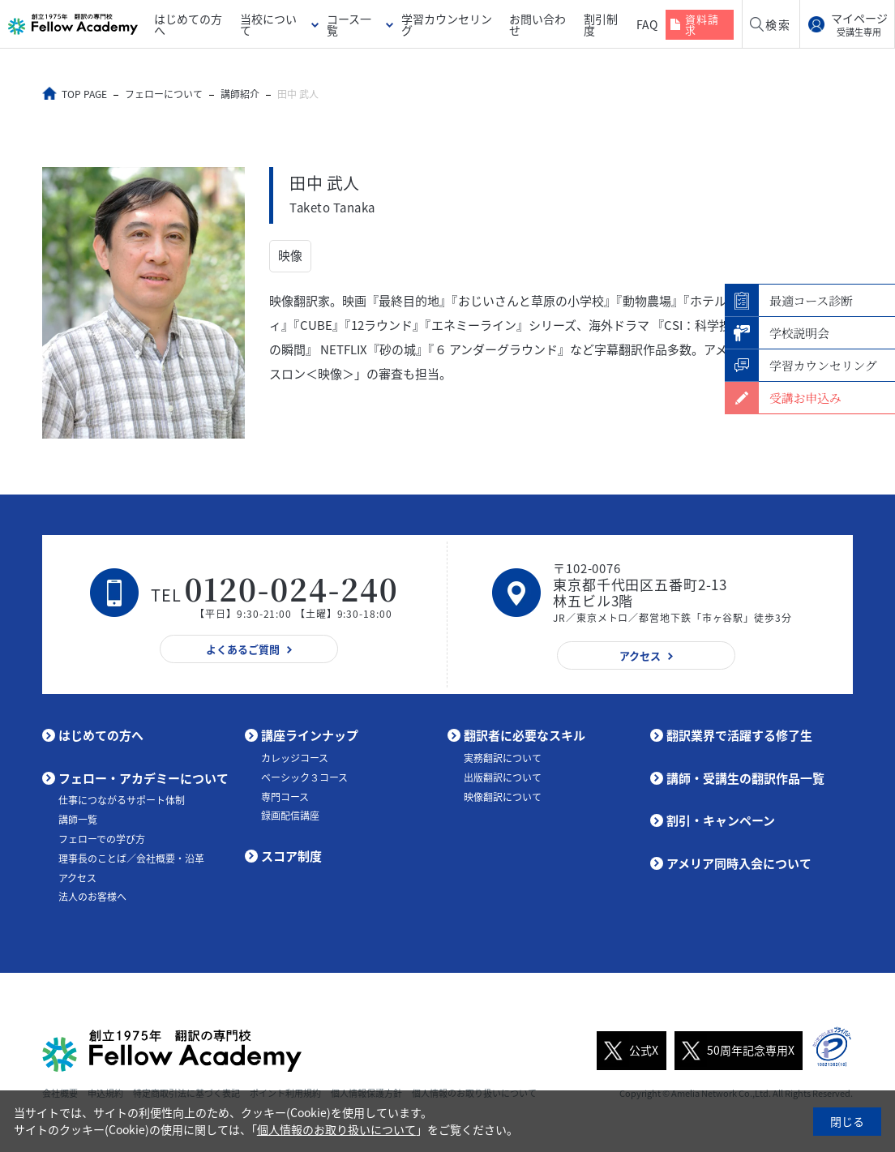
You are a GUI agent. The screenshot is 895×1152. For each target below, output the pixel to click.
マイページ (859, 24)
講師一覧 (77, 819)
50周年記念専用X (734, 1050)
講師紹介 (240, 94)
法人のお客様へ (92, 896)
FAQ (646, 24)
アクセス (77, 877)
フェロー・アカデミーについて (143, 778)
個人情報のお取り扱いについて (336, 1129)
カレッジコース (294, 758)
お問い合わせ (537, 24)
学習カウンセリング (446, 24)
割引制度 (601, 24)
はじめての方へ (188, 24)
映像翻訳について (503, 796)
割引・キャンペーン (720, 820)
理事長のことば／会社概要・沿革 (131, 858)
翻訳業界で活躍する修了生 (739, 735)
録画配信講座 (290, 815)
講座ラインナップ (309, 735)
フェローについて (164, 94)
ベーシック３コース (304, 776)
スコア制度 (291, 856)
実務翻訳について (503, 758)
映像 (290, 256)
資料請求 (702, 24)
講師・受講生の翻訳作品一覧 (745, 778)
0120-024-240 (292, 589)
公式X (627, 1050)
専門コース (285, 796)
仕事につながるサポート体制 (121, 800)
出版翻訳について (503, 776)
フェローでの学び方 (101, 839)
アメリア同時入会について (738, 863)
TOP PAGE (85, 94)
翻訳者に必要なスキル (524, 735)
